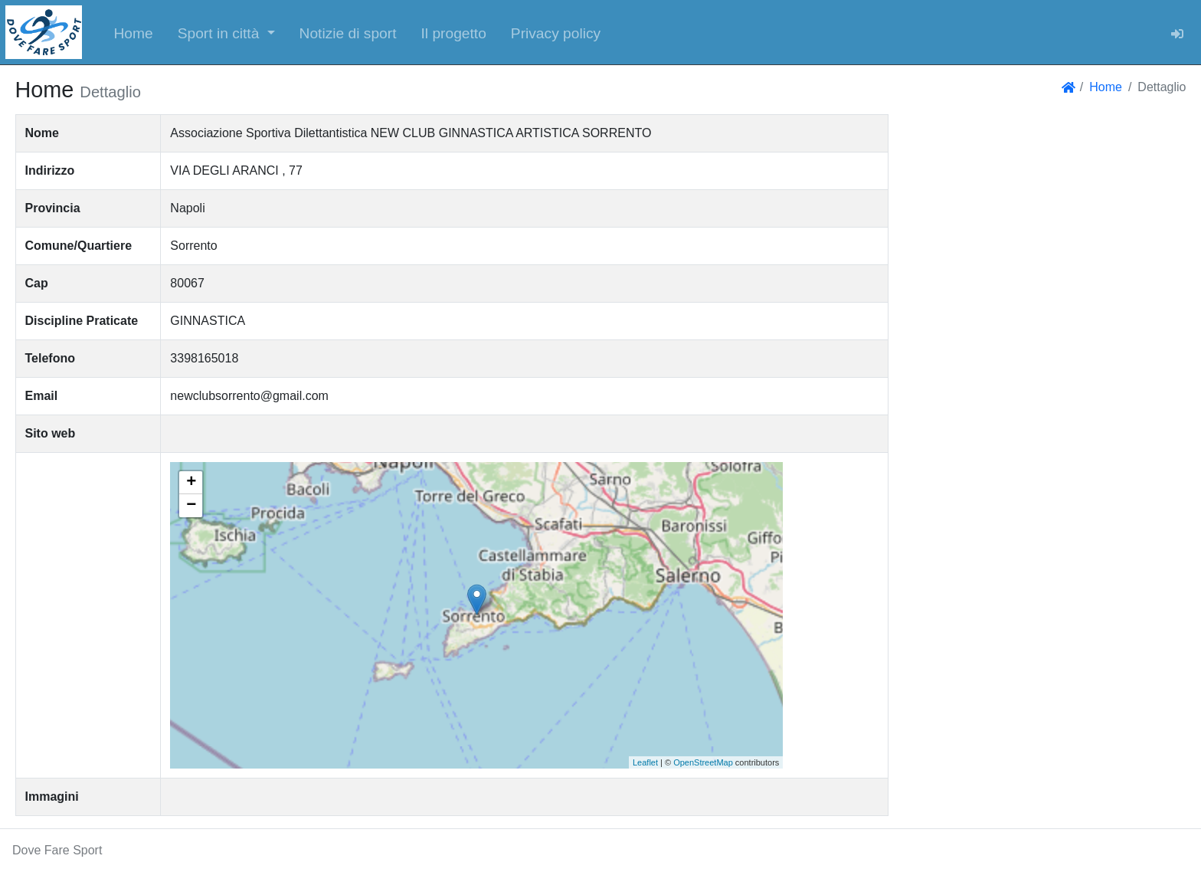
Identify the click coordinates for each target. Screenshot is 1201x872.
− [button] (191, 505)
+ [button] (191, 482)
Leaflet (645, 762)
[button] (226, 32)
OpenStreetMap (703, 762)
